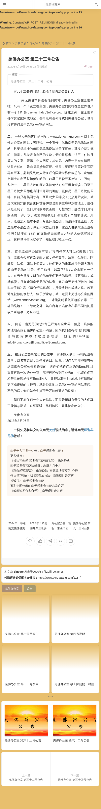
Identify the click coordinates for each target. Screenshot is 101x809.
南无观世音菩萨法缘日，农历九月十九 (35, 465)
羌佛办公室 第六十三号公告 (23, 740)
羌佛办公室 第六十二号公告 (71, 740)
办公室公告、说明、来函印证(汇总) (61, 528)
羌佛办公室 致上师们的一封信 (74, 684)
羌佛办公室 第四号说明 (69, 634)
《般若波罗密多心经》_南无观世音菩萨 (36, 490)
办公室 (34, 43)
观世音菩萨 (53, 450)
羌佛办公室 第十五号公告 (21, 634)
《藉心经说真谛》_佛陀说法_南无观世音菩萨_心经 (44, 470)
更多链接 (16, 455)
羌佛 (52, 430)
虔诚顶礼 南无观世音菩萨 (27, 480)
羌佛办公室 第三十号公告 (21, 684)
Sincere (19, 571)
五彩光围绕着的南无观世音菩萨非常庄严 (37, 485)
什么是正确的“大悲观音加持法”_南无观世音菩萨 (42, 475)
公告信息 (20, 43)
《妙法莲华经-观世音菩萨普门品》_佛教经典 (40, 460)
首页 (8, 43)
